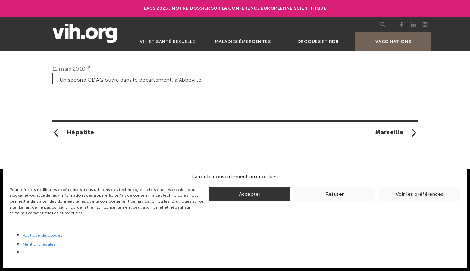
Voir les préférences (420, 194)
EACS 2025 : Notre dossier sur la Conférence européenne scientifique (235, 8)
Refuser (334, 194)
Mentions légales (39, 244)
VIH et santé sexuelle (167, 41)
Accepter (249, 194)
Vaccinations (393, 41)
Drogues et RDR (318, 41)
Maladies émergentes (243, 41)
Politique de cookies (42, 235)
